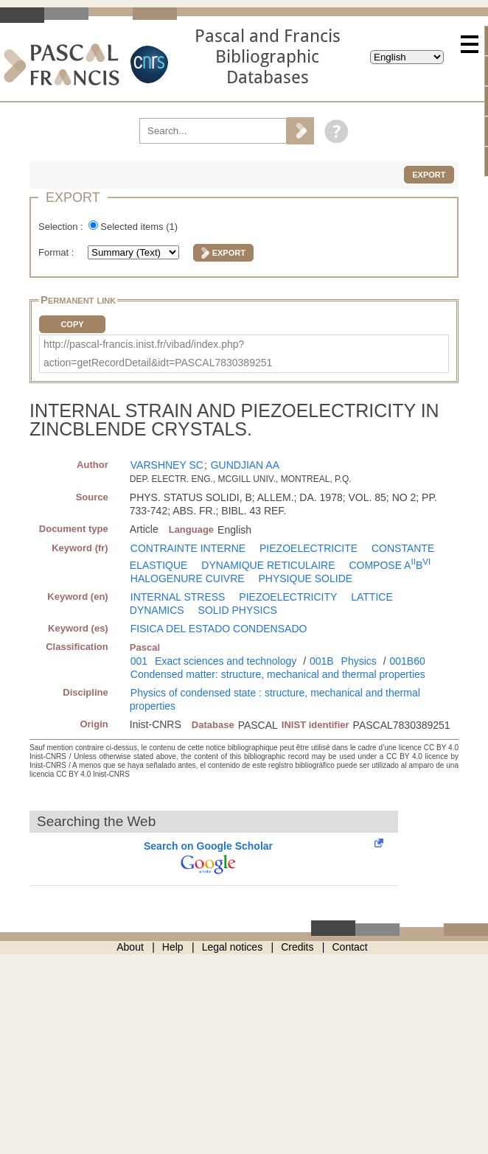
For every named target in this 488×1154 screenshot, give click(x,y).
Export (428, 174)
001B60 (407, 661)
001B (322, 661)
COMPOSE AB (390, 565)
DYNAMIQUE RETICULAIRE (268, 565)
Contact (350, 947)
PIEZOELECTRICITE (308, 548)
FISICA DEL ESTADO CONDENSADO (218, 628)
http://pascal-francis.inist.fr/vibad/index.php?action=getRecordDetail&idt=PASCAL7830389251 (157, 353)
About (130, 947)
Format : (57, 252)
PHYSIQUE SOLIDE (306, 578)
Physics (359, 661)
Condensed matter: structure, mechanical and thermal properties (277, 674)
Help (173, 947)
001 (138, 661)
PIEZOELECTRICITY (288, 597)
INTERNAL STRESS (178, 597)
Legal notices (232, 947)
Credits (297, 947)
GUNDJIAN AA (245, 465)
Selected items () (139, 226)
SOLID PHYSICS (237, 610)
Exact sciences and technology (225, 661)
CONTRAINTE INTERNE (187, 548)
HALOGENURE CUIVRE (187, 578)
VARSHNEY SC (166, 465)
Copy (71, 324)
